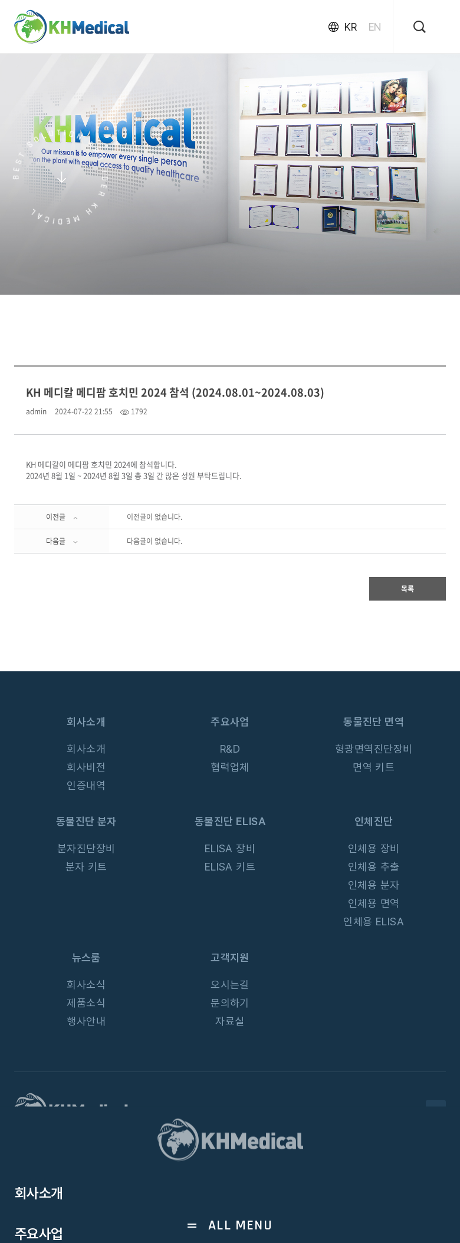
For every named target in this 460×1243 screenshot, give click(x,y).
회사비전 (86, 767)
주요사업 (230, 722)
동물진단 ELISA (230, 821)
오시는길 (230, 984)
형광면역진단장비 (374, 749)
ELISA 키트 (230, 866)
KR (350, 27)
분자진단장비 (86, 848)
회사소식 (86, 984)
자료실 (229, 1021)
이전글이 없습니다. (154, 517)
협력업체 (230, 767)
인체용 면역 (374, 903)
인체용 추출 (374, 866)
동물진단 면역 (373, 722)
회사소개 (86, 722)
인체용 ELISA (373, 921)
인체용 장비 (374, 848)
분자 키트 (86, 866)
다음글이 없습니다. (154, 541)
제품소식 (86, 1003)
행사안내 (86, 1021)
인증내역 (86, 785)
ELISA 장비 (230, 848)
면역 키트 (374, 767)
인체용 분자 (374, 885)
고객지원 (230, 957)
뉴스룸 (86, 957)
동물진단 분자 (86, 821)
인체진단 (373, 821)
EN (375, 27)
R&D (230, 749)
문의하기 (230, 1003)
